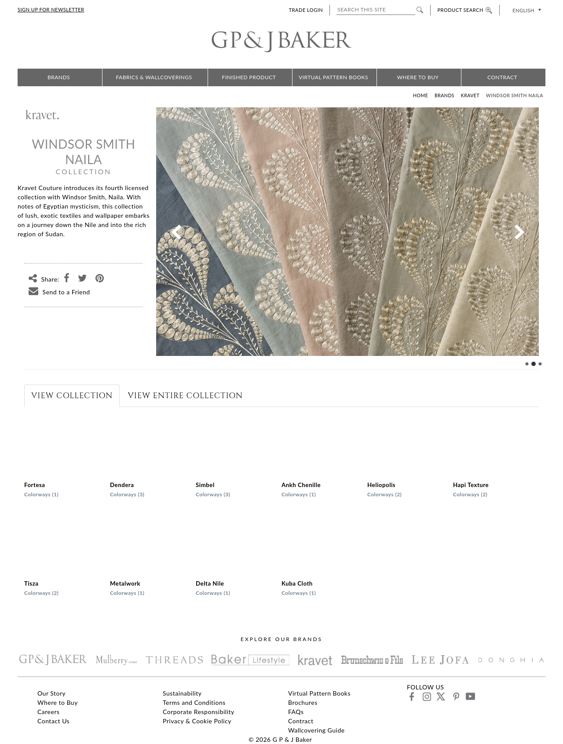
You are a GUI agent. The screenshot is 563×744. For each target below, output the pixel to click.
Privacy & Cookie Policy (197, 721)
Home (420, 95)
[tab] (72, 396)
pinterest (455, 696)
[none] (525, 10)
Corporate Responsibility (198, 711)
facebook (412, 696)
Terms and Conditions (194, 702)
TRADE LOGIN (306, 10)
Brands (59, 77)
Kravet (470, 95)
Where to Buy (418, 77)
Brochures (303, 702)
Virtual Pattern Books (333, 77)
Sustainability (182, 693)
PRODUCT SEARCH (464, 10)
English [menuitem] (523, 10)
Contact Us (53, 721)
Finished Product (249, 77)
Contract (502, 77)
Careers (48, 711)
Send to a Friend (57, 292)
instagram (426, 696)
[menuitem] (525, 10)
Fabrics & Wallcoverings (154, 77)
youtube (470, 696)
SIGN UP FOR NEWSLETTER (51, 9)
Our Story (51, 693)
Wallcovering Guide (316, 730)
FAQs (295, 711)
